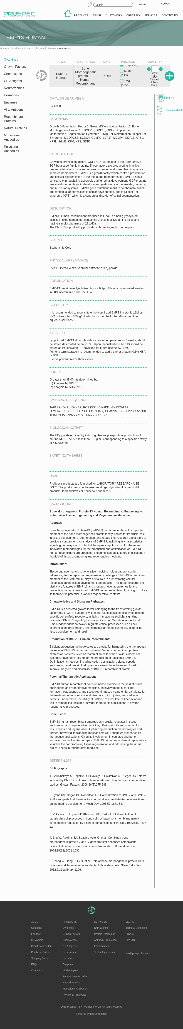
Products (70, 921)
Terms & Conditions (136, 927)
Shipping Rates (39, 958)
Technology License (105, 952)
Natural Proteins (15, 128)
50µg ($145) (125, 73)
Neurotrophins (14, 88)
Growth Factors (15, 66)
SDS (52, 463)
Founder (36, 933)
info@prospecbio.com (138, 953)
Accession (172, 109)
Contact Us (37, 970)
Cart (165, 4)
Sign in (142, 4)
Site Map (130, 940)
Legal (130, 921)
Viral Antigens (14, 109)
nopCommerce (98, 1013)
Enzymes (10, 102)
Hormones (11, 95)
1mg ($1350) (125, 83)
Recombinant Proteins (13, 119)
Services (100, 921)
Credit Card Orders (41, 946)
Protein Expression (104, 933)
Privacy (130, 933)
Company (36, 927)
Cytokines (11, 59)
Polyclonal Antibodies (11, 149)
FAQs (34, 964)
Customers (37, 940)
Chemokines (13, 74)
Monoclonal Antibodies (12, 137)
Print (170, 97)
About (35, 921)
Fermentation (101, 946)
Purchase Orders (40, 952)
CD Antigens (13, 81)
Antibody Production (105, 940)
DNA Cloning (101, 927)
